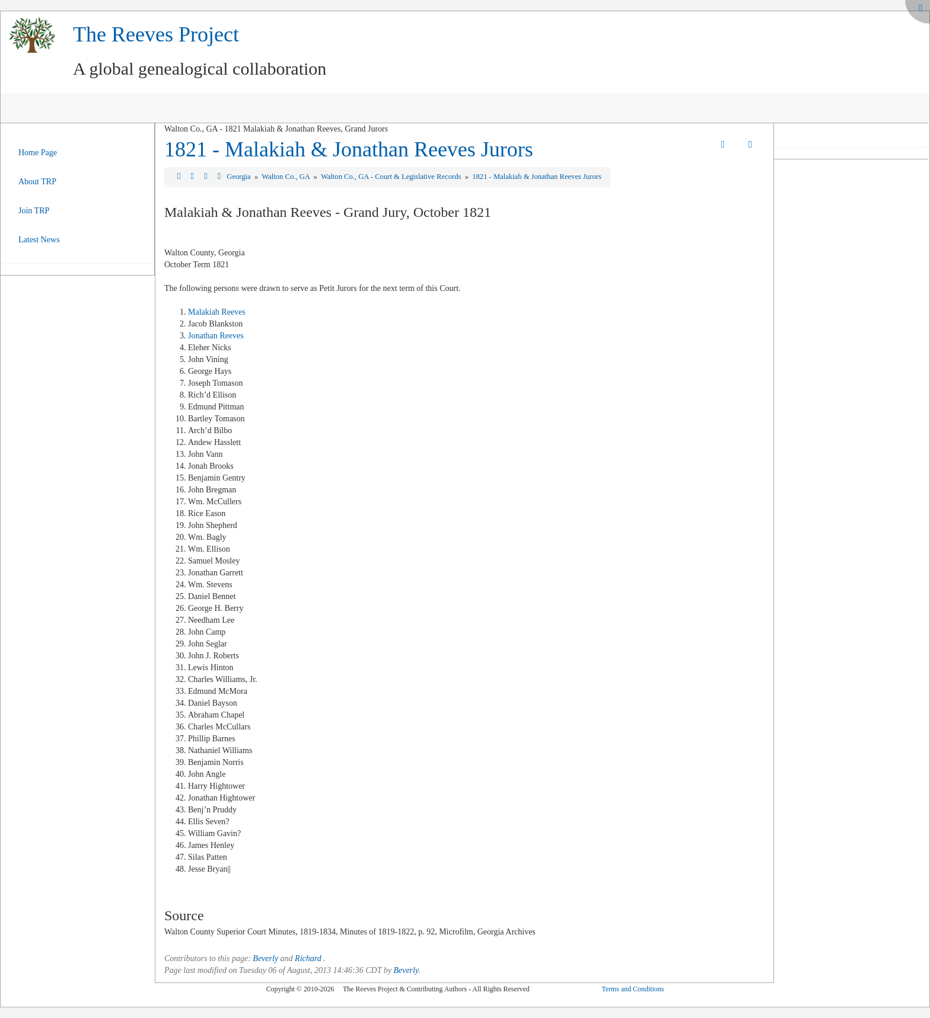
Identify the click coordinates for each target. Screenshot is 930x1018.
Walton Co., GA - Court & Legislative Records (392, 176)
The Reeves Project (156, 34)
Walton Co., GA (286, 176)
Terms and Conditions (632, 989)
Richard (308, 958)
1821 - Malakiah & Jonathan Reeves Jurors (348, 149)
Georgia (239, 176)
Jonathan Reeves (216, 335)
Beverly (265, 958)
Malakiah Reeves (217, 312)
